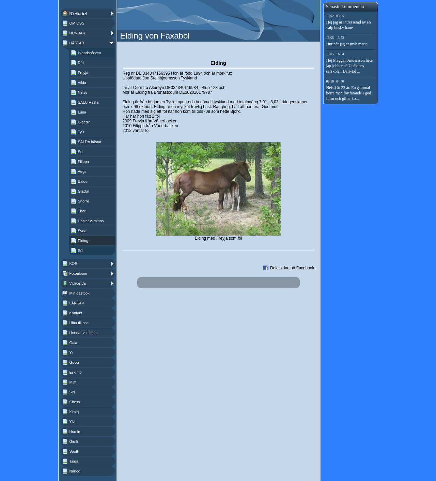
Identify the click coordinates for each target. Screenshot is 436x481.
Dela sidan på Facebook (292, 268)
